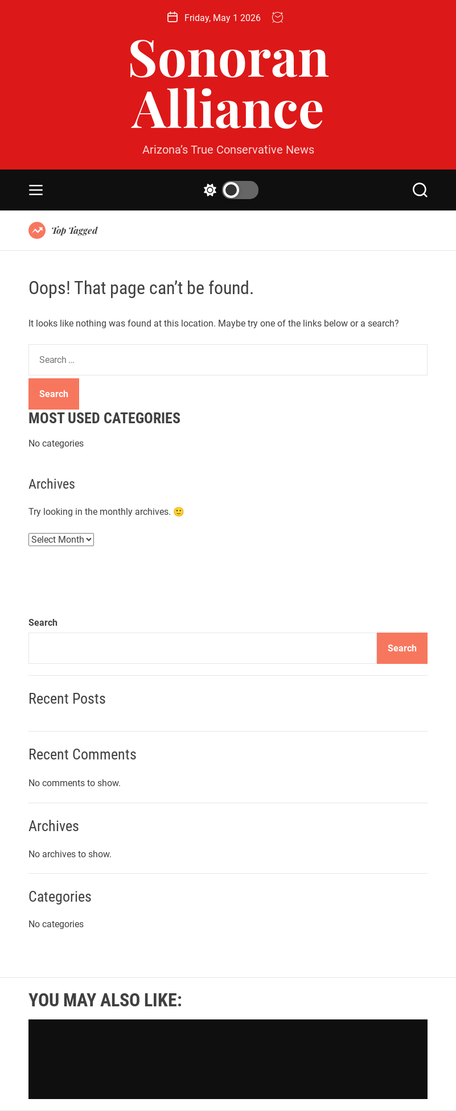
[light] (228, 190)
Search (42, 622)
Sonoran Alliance (228, 81)
